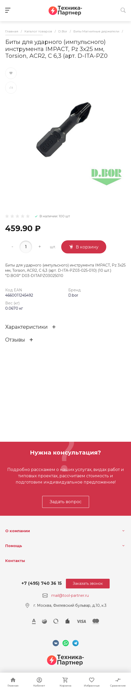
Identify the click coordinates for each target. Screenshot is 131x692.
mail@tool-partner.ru (70, 595)
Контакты (15, 560)
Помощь (13, 545)
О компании (17, 531)
